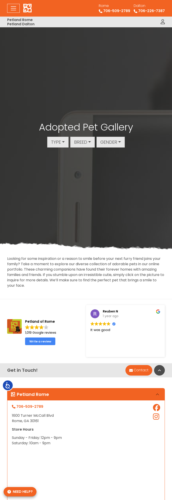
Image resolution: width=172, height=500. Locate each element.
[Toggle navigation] (13, 8)
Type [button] (56, 142)
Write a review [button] (40, 341)
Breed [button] (80, 142)
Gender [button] (108, 142)
